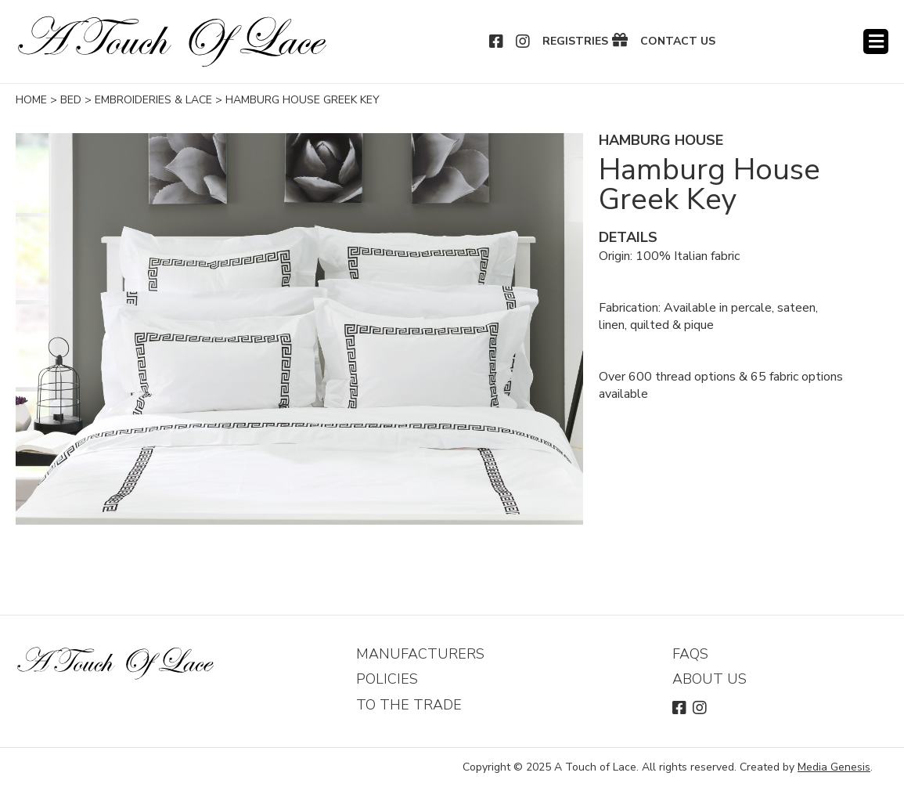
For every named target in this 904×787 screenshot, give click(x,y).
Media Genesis (834, 767)
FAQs (690, 653)
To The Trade (409, 704)
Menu (875, 41)
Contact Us (677, 41)
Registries (575, 41)
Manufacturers (420, 653)
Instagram (523, 41)
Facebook (497, 41)
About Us (709, 679)
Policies (387, 679)
